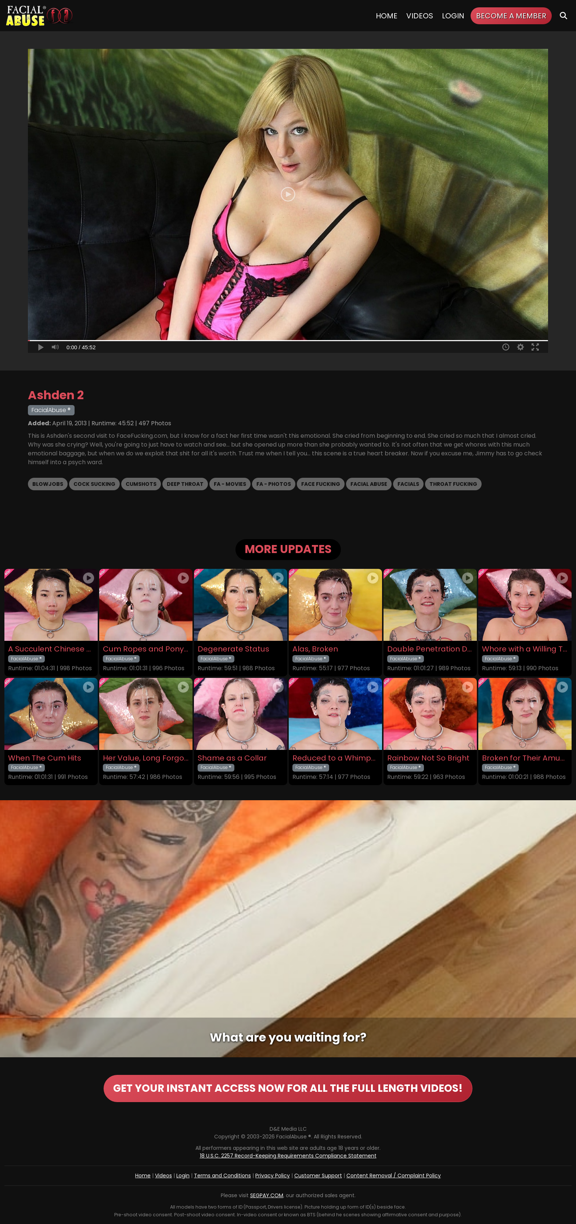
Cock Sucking (94, 484)
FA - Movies (230, 484)
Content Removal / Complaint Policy (393, 1175)
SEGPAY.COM (266, 1195)
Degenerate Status (233, 649)
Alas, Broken (315, 649)
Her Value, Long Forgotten (146, 758)
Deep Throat (185, 484)
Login (453, 16)
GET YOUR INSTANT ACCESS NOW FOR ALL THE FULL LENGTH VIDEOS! (288, 1088)
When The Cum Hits (44, 758)
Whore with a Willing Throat (525, 649)
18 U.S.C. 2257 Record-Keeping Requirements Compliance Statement (288, 1155)
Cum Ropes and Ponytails (146, 649)
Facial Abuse (368, 484)
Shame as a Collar (232, 758)
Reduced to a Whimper (335, 758)
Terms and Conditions (222, 1175)
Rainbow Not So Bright (428, 758)
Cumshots (141, 484)
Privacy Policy (272, 1175)
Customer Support (318, 1175)
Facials (408, 484)
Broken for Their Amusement (525, 758)
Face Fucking (320, 484)
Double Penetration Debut (430, 649)
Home (386, 16)
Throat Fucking (453, 484)
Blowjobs (47, 484)
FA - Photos (273, 484)
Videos (419, 16)
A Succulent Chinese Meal (51, 649)
